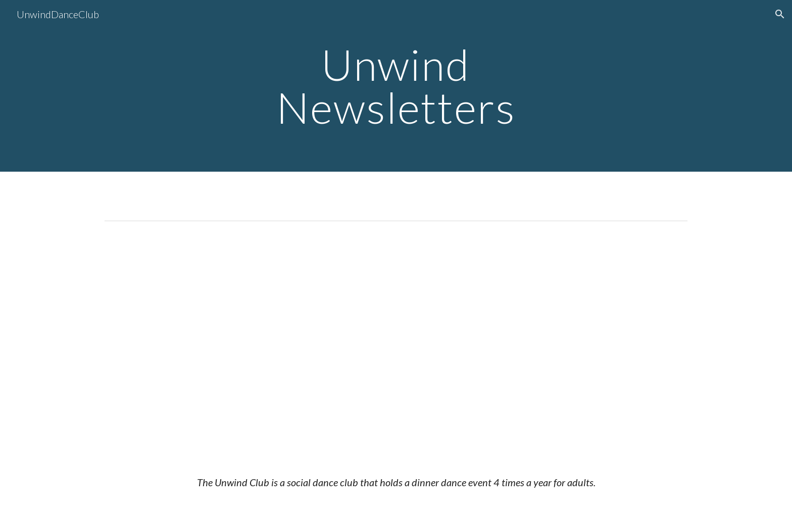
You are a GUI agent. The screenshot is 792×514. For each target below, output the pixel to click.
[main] (396, 86)
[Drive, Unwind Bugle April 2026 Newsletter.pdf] (396, 342)
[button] (780, 14)
